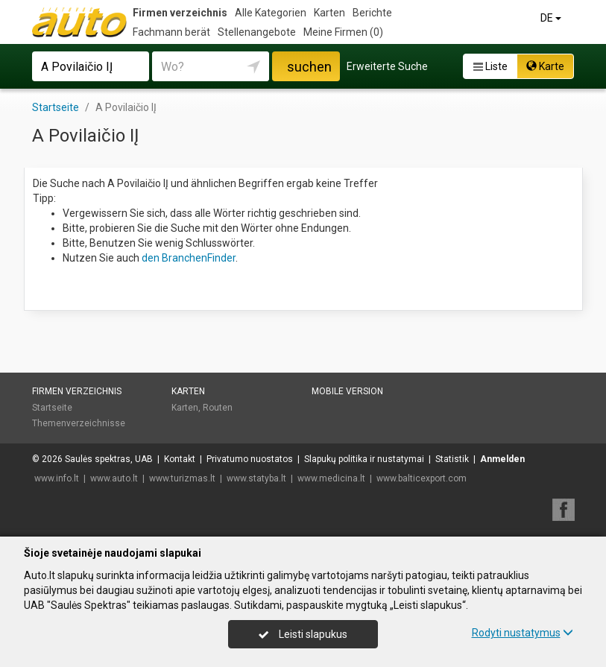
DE (552, 18)
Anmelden (502, 459)
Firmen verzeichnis (180, 13)
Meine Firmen (343, 32)
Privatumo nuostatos (249, 459)
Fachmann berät (171, 32)
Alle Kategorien (270, 13)
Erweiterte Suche (387, 66)
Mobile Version (347, 391)
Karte (545, 66)
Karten (329, 13)
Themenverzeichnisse (78, 423)
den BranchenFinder (189, 258)
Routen (218, 407)
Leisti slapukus (303, 634)
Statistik (452, 459)
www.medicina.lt (331, 478)
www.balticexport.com (421, 478)
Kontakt (179, 459)
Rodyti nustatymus (522, 633)
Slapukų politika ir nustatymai (364, 459)
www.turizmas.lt (182, 478)
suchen (309, 67)
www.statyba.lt (256, 478)
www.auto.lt (114, 478)
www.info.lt (56, 478)
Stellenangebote (257, 32)
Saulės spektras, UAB (109, 459)
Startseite (52, 407)
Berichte (372, 13)
